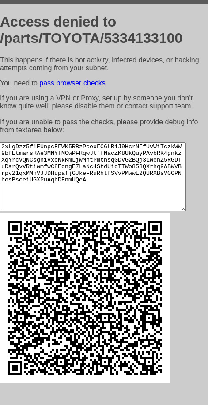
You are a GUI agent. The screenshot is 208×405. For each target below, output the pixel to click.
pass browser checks (72, 83)
